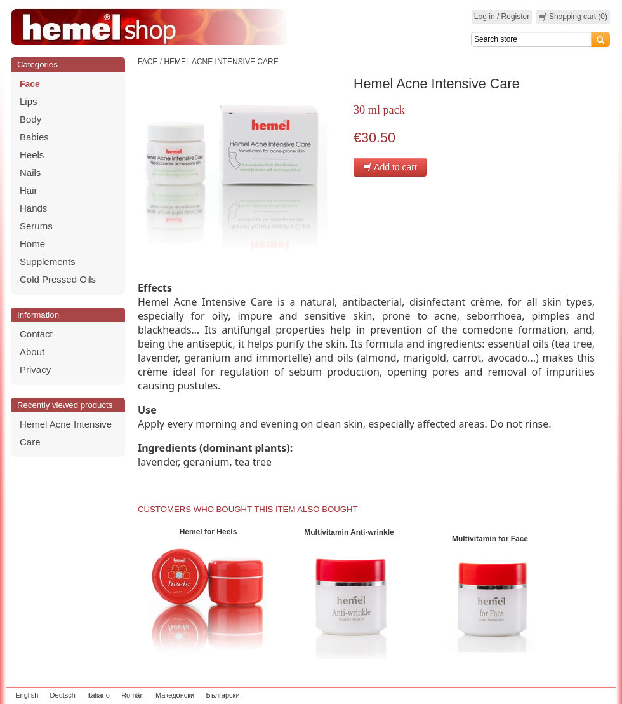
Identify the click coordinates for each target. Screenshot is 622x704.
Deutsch (63, 695)
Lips (28, 101)
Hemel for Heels (208, 531)
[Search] (531, 39)
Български (223, 695)
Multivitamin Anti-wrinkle (349, 532)
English (26, 695)
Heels (32, 154)
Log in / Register (501, 16)
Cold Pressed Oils (58, 279)
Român (132, 695)
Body (30, 119)
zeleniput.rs (594, 695)
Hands (33, 208)
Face (30, 84)
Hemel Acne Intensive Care (221, 61)
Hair (28, 190)
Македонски (175, 695)
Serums (36, 225)
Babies (34, 137)
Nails (30, 172)
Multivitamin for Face (490, 538)
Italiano (98, 695)
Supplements (48, 261)
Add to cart (390, 167)
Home (32, 243)
